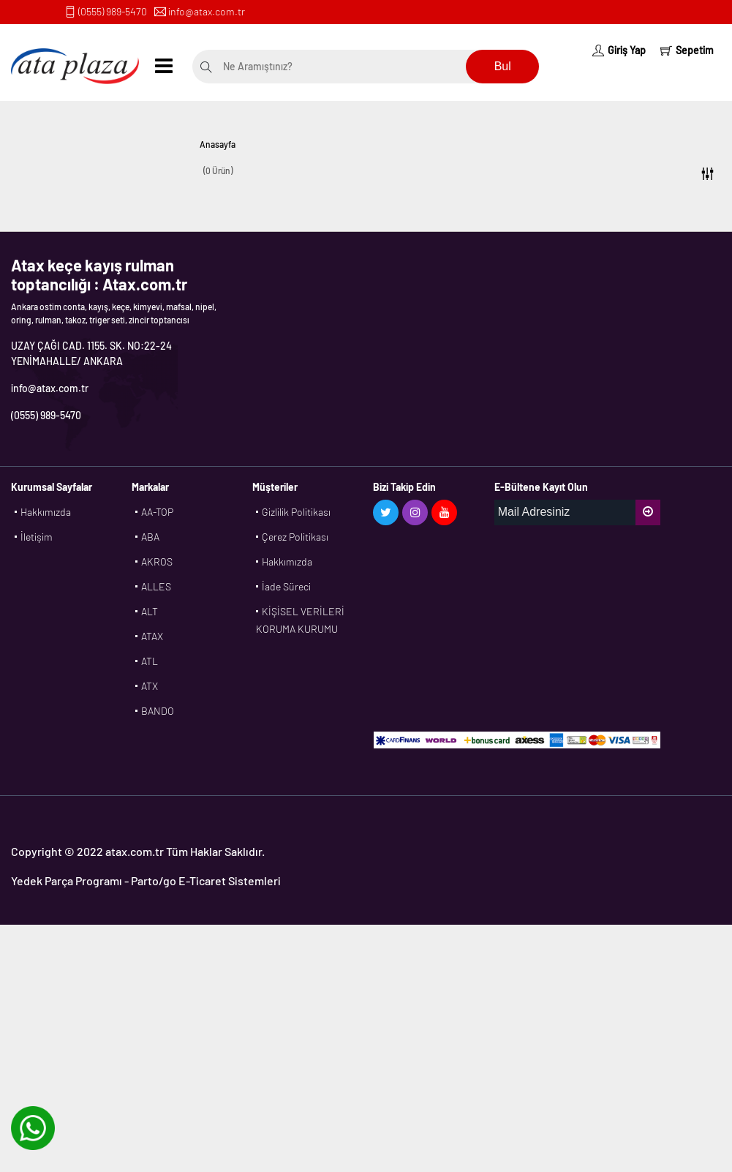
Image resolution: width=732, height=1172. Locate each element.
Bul (502, 66)
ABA (150, 536)
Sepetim (687, 50)
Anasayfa (217, 144)
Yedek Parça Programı (66, 880)
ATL (149, 661)
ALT (149, 611)
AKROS (157, 561)
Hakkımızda (45, 512)
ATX (149, 686)
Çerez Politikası (295, 536)
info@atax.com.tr (206, 11)
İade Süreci (286, 586)
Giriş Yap (619, 50)
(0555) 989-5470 (112, 11)
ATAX (152, 636)
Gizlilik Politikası (296, 512)
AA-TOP (157, 512)
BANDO (157, 711)
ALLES (156, 586)
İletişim (36, 536)
